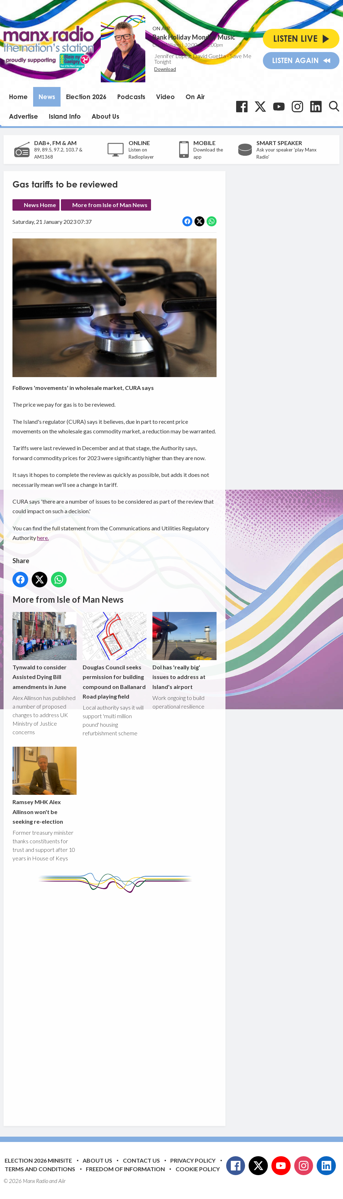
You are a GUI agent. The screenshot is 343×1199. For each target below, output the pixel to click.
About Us (105, 116)
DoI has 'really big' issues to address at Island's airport (184, 651)
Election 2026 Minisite (38, 1160)
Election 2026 (86, 97)
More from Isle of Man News (109, 204)
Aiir (62, 1181)
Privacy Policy (192, 1160)
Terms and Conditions (40, 1168)
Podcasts (131, 97)
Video (165, 97)
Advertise (23, 116)
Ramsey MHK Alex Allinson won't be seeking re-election (44, 786)
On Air (195, 97)
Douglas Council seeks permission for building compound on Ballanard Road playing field (115, 656)
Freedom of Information (125, 1168)
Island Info (65, 116)
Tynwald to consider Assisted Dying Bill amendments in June (44, 651)
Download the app (208, 153)
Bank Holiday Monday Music (193, 37)
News (46, 97)
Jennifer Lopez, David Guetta (190, 55)
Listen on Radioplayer (141, 153)
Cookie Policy (198, 1168)
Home (18, 97)
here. (43, 537)
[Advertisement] (146, 1004)
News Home (40, 204)
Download (165, 69)
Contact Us (141, 1160)
